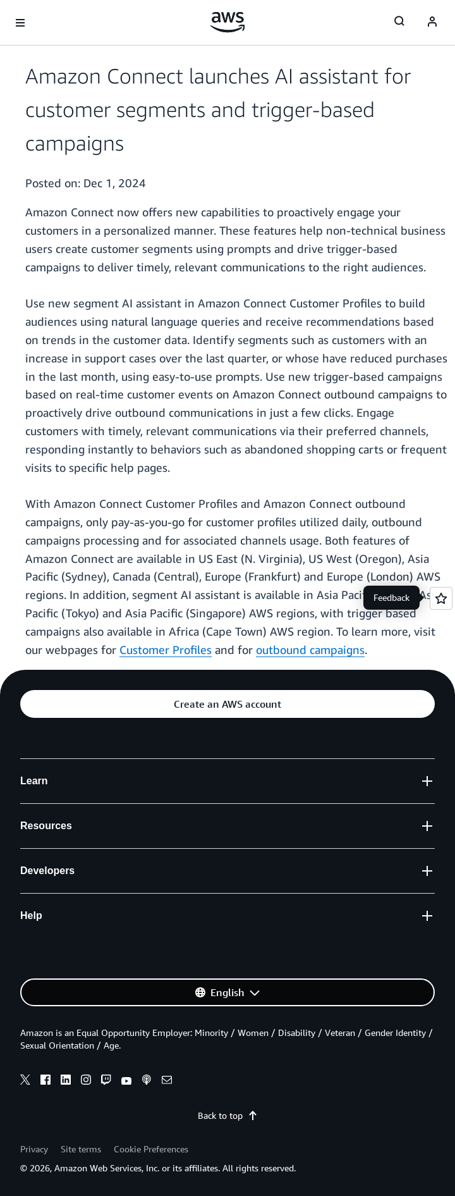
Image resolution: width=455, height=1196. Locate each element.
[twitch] (106, 1081)
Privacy (34, 1149)
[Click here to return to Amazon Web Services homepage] (227, 22)
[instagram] (86, 1081)
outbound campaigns (310, 650)
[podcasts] (147, 1081)
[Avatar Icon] (432, 22)
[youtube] (126, 1081)
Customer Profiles (165, 650)
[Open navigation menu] (20, 23)
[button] (227, 704)
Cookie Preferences (151, 1149)
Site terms (81, 1149)
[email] (167, 1081)
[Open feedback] (441, 598)
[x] (25, 1081)
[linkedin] (66, 1081)
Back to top (228, 1115)
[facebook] (45, 1081)
